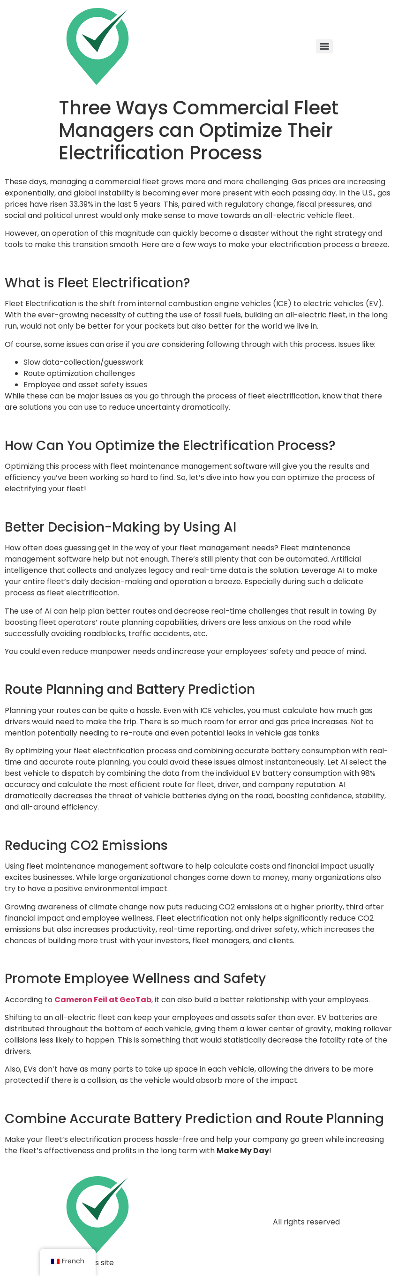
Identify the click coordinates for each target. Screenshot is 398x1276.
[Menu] (324, 46)
